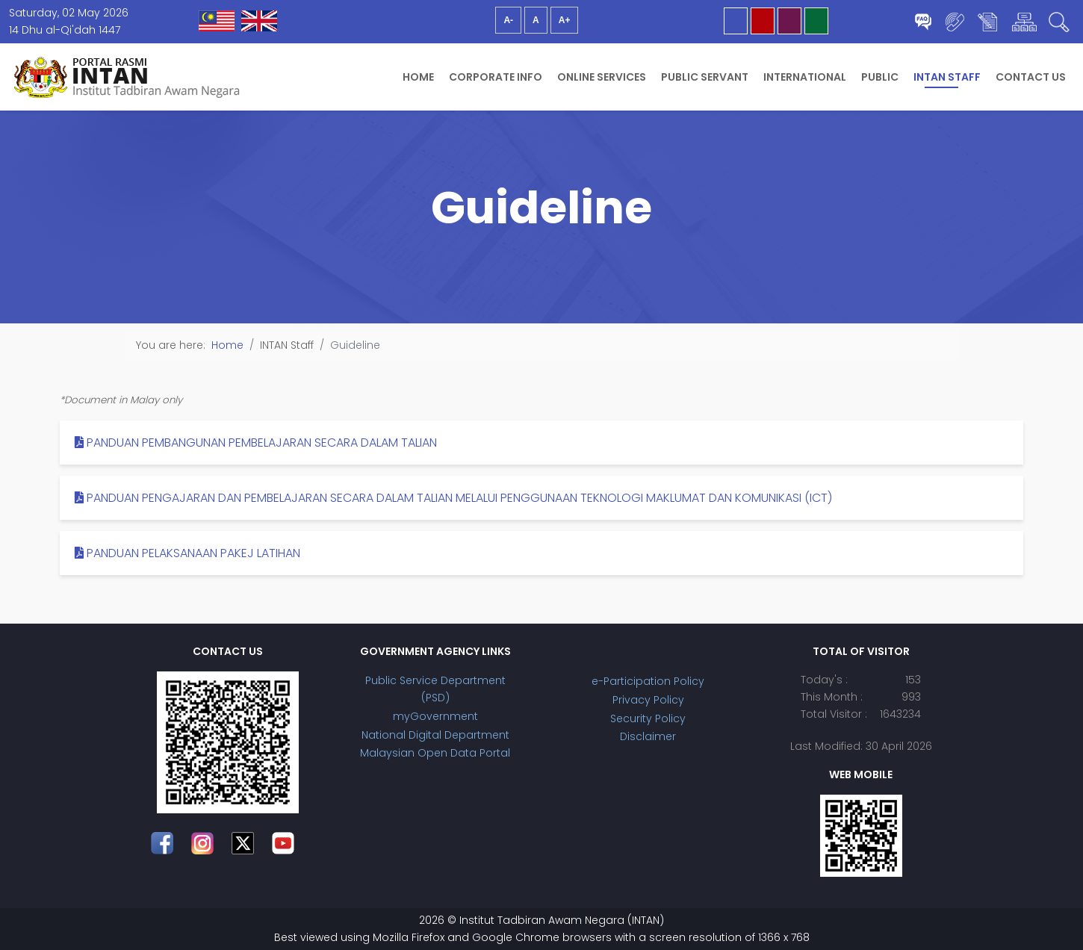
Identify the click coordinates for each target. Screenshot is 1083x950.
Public (880, 76)
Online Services (601, 76)
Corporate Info (495, 76)
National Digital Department (435, 734)
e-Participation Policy (648, 681)
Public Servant (704, 76)
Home (418, 76)
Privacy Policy (648, 699)
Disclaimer (648, 736)
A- (508, 20)
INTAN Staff (947, 76)
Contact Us (1031, 76)
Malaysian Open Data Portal (435, 752)
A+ (565, 20)
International (804, 76)
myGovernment (435, 716)
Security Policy (648, 718)
